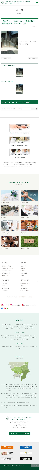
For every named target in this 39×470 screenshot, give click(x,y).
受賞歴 (3, 286)
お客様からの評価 (6, 288)
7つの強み (4, 283)
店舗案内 (23, 271)
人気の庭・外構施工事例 (7, 268)
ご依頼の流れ (24, 288)
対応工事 (23, 286)
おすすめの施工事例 (6, 271)
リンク (15, 296)
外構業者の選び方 (25, 283)
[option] (19, 73)
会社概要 (23, 268)
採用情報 (30, 296)
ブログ (22, 275)
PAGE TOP (35, 465)
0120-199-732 (15, 433)
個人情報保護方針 (22, 296)
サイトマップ (10, 296)
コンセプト (23, 266)
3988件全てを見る (6, 266)
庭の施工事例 (5, 275)
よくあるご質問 (24, 290)
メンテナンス (5, 290)
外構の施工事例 (5, 273)
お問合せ (27, 433)
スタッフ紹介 (24, 273)
